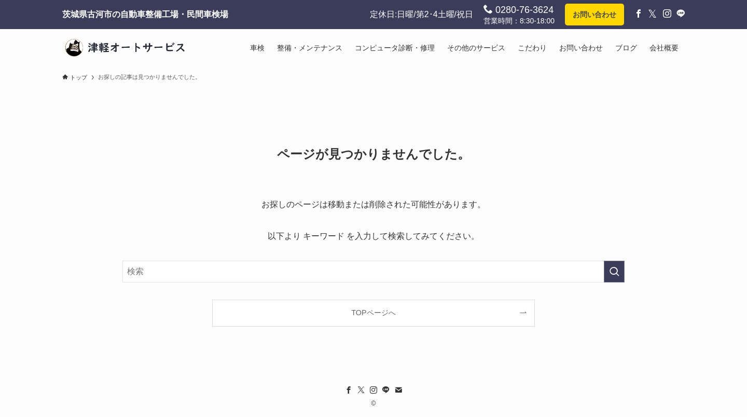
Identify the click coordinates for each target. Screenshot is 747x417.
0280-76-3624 (518, 9)
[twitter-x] (361, 390)
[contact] (398, 390)
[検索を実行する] (614, 272)
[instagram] (373, 390)
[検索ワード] (373, 272)
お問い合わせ (594, 14)
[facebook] (348, 390)
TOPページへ (373, 312)
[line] (386, 390)
